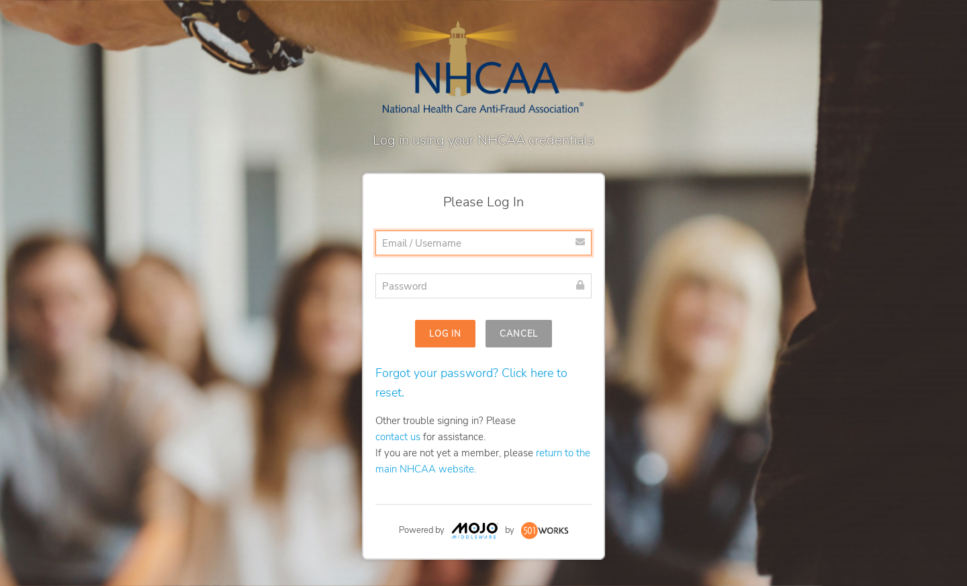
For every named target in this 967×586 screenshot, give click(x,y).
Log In (445, 334)
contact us (397, 437)
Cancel (519, 334)
